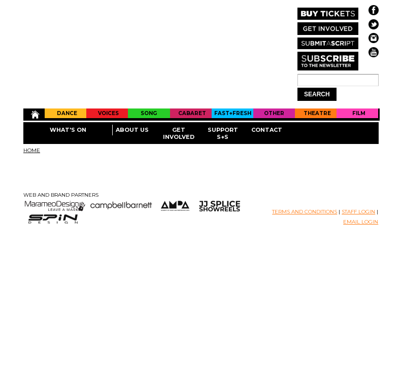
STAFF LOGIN (358, 211)
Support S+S (223, 133)
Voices (108, 113)
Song (149, 113)
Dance (67, 113)
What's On (68, 129)
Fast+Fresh (232, 113)
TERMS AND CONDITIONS (304, 211)
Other (274, 113)
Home (34, 114)
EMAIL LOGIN (360, 221)
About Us (132, 129)
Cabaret (192, 113)
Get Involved (178, 133)
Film (358, 113)
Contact (266, 129)
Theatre (317, 113)
